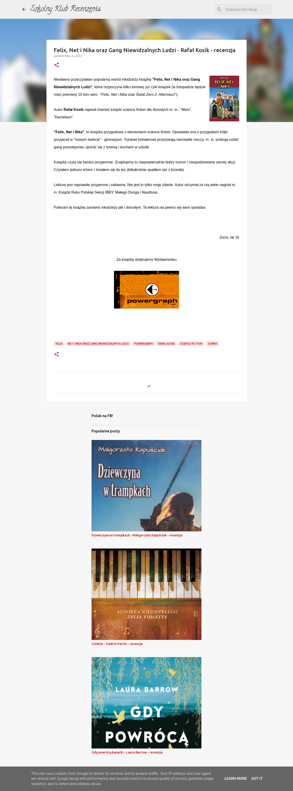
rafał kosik (166, 343)
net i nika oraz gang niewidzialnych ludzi (98, 343)
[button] (56, 65)
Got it (257, 778)
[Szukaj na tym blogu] (248, 9)
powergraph (143, 343)
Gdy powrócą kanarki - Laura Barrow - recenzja (127, 752)
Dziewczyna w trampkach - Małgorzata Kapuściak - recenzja (137, 535)
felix (59, 343)
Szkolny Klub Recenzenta (65, 9)
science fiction (191, 343)
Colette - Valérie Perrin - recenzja (117, 644)
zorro (212, 343)
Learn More (235, 778)
